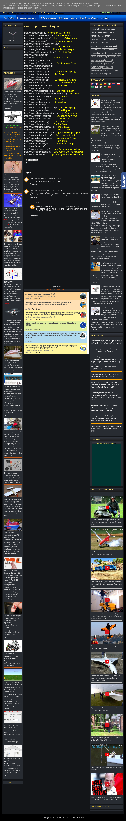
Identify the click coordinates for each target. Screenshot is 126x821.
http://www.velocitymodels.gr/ (38, 138)
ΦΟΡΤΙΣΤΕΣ (111, 74)
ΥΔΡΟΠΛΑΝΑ (111, 57)
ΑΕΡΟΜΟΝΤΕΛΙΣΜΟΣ (44, 206)
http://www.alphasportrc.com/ (39, 63)
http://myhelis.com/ (34, 57)
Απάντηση (33, 184)
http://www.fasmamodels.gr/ (38, 152)
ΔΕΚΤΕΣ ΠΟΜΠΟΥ (97, 70)
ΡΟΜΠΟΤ (101, 53)
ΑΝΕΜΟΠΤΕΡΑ (111, 46)
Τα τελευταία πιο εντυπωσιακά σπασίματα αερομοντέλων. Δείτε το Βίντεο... (106, 553)
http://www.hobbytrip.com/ (37, 77)
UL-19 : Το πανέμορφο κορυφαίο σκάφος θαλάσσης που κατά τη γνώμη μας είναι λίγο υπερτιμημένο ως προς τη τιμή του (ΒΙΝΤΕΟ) (51, 347)
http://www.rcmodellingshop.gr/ (39, 91)
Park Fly (108, 60)
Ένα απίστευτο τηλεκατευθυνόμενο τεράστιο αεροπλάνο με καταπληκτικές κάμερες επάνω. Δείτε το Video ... (106, 679)
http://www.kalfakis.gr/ (34, 82)
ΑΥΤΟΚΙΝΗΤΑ (95, 43)
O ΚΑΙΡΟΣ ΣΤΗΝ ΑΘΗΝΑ (106, 443)
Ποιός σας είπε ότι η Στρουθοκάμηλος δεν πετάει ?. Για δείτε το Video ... (106, 739)
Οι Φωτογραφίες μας (48, 18)
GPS (92, 60)
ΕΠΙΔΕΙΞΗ (102, 29)
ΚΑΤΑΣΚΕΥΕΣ (116, 39)
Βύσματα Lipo (107, 67)
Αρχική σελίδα (9, 18)
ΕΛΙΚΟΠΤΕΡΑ (106, 36)
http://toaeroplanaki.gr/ (35, 33)
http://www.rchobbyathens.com (39, 35)
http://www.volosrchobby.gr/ (37, 96)
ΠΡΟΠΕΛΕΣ (102, 74)
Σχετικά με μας (106, 18)
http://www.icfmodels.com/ (37, 149)
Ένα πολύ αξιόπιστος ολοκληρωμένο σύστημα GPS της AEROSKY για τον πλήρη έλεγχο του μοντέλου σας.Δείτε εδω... (13, 478)
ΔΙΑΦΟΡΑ (94, 29)
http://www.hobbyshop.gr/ (36, 74)
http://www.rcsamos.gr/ (35, 141)
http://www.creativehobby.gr (38, 116)
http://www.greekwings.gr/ (36, 69)
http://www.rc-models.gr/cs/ (37, 38)
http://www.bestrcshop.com (37, 46)
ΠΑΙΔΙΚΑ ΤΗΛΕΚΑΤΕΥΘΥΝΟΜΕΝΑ (102, 32)
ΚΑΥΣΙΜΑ (108, 70)
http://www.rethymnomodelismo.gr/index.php (45, 93)
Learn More (111, 6)
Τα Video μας (63, 18)
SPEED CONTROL (97, 64)
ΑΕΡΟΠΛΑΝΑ (95, 36)
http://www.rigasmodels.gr (36, 110)
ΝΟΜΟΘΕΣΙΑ (101, 57)
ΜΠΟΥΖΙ (94, 74)
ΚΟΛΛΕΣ (94, 53)
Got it (120, 6)
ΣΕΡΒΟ (108, 53)
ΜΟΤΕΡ (115, 70)
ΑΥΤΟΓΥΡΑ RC (96, 67)
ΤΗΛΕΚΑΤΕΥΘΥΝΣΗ (98, 46)
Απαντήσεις (36, 202)
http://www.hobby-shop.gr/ (37, 71)
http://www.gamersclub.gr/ (37, 121)
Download (74, 18)
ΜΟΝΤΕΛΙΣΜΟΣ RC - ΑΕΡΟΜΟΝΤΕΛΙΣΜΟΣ (69, 818)
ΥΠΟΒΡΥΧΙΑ (116, 53)
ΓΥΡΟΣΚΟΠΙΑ (96, 50)
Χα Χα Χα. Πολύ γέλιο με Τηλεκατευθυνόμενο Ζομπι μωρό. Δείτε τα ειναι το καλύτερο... (106, 799)
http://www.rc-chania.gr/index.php (40, 107)
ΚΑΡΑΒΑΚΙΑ (107, 39)
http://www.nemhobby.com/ (38, 102)
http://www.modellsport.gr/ (37, 88)
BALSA (93, 57)
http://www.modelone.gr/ (36, 143)
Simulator (109, 64)
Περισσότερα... (37, 298)
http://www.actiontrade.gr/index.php (41, 113)
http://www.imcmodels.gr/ (36, 80)
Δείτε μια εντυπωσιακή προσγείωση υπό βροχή (40, 294)
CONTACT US (13, 41)
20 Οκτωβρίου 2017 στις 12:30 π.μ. (50, 178)
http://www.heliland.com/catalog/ (40, 52)
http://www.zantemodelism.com (39, 127)
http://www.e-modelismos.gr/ (38, 85)
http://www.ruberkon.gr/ (35, 41)
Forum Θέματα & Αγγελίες (89, 18)
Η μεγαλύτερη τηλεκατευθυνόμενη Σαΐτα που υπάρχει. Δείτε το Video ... (106, 709)
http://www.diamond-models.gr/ (39, 118)
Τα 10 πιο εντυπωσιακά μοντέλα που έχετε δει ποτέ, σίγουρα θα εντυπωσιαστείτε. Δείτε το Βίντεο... (106, 523)
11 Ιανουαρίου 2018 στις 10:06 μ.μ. (68, 206)
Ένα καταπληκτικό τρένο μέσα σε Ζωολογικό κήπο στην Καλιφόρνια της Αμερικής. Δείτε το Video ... (106, 585)
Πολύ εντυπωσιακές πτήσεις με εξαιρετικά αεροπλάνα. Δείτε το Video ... (106, 647)
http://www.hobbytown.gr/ (36, 124)
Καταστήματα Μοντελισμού (27, 18)
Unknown (33, 178)
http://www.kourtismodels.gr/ (38, 135)
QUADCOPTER (96, 39)
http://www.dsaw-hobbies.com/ (39, 132)
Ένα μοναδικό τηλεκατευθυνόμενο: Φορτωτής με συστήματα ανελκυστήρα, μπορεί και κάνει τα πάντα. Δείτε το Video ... (106, 617)
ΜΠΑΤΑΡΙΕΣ (105, 43)
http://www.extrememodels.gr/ (39, 66)
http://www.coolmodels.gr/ (36, 130)
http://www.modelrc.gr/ (35, 105)
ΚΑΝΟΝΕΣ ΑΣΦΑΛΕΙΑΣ (109, 50)
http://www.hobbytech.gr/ (36, 99)
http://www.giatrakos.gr (36, 49)
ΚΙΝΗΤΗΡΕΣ (111, 29)
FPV (118, 57)
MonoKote (100, 60)
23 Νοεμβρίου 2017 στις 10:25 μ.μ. (50, 190)
